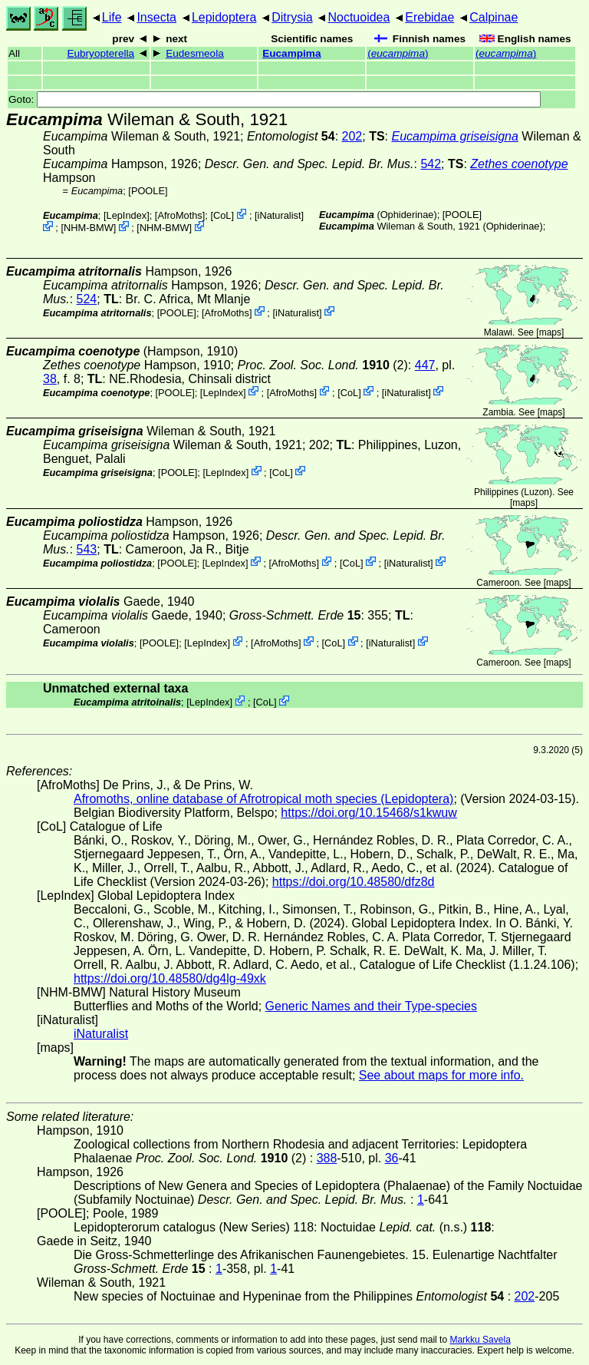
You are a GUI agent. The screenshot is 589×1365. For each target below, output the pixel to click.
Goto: (274, 99)
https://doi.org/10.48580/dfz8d (353, 881)
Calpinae (493, 17)
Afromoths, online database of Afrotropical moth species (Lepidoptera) (263, 798)
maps (550, 332)
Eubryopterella (100, 53)
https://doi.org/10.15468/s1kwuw (368, 812)
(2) (323, 365)
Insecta (156, 17)
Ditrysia (291, 17)
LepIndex (127, 215)
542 (430, 163)
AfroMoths (179, 215)
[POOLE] (147, 191)
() (397, 53)
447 (425, 365)
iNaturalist (279, 215)
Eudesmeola (195, 53)
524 (87, 299)
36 (392, 1158)
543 (87, 549)
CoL (222, 215)
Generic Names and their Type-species (371, 1006)
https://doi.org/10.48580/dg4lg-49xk (170, 978)
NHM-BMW (89, 227)
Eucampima (291, 53)
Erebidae (429, 17)
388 (327, 1158)
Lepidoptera (224, 17)
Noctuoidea (358, 17)
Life (112, 17)
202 (352, 136)
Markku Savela (479, 1339)
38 (50, 378)
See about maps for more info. (441, 1075)
